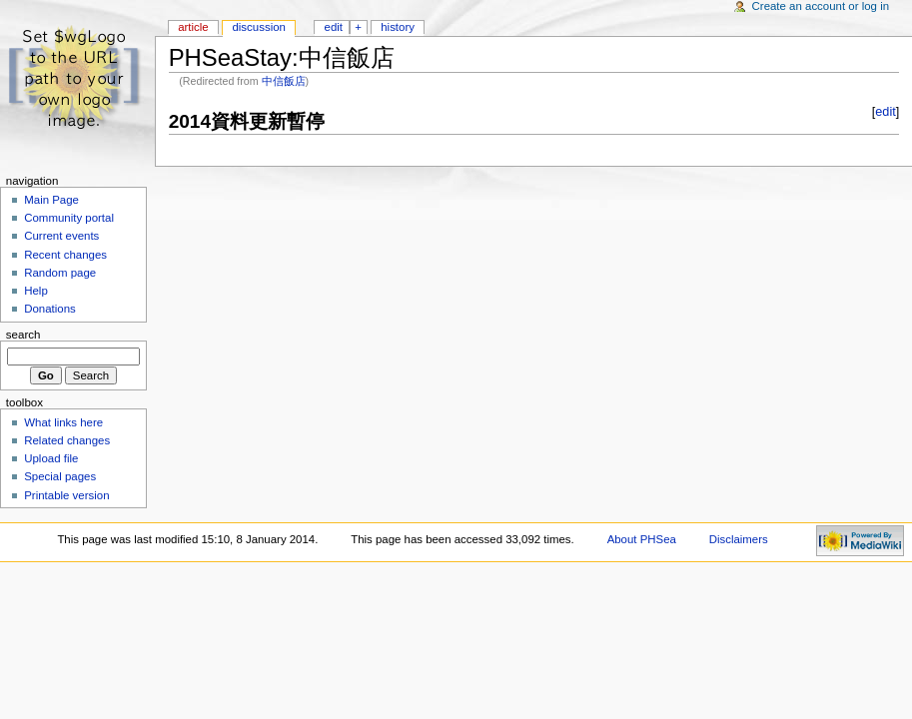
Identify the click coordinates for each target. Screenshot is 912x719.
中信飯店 (284, 81)
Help (36, 291)
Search (23, 335)
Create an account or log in (821, 6)
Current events (61, 236)
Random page (60, 273)
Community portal (69, 218)
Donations (50, 309)
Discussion (258, 27)
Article (193, 27)
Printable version (66, 495)
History (398, 27)
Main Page (51, 200)
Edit (334, 27)
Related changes (67, 440)
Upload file (51, 458)
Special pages (60, 476)
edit (885, 112)
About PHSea (641, 539)
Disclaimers (738, 539)
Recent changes (65, 255)
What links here (63, 422)
